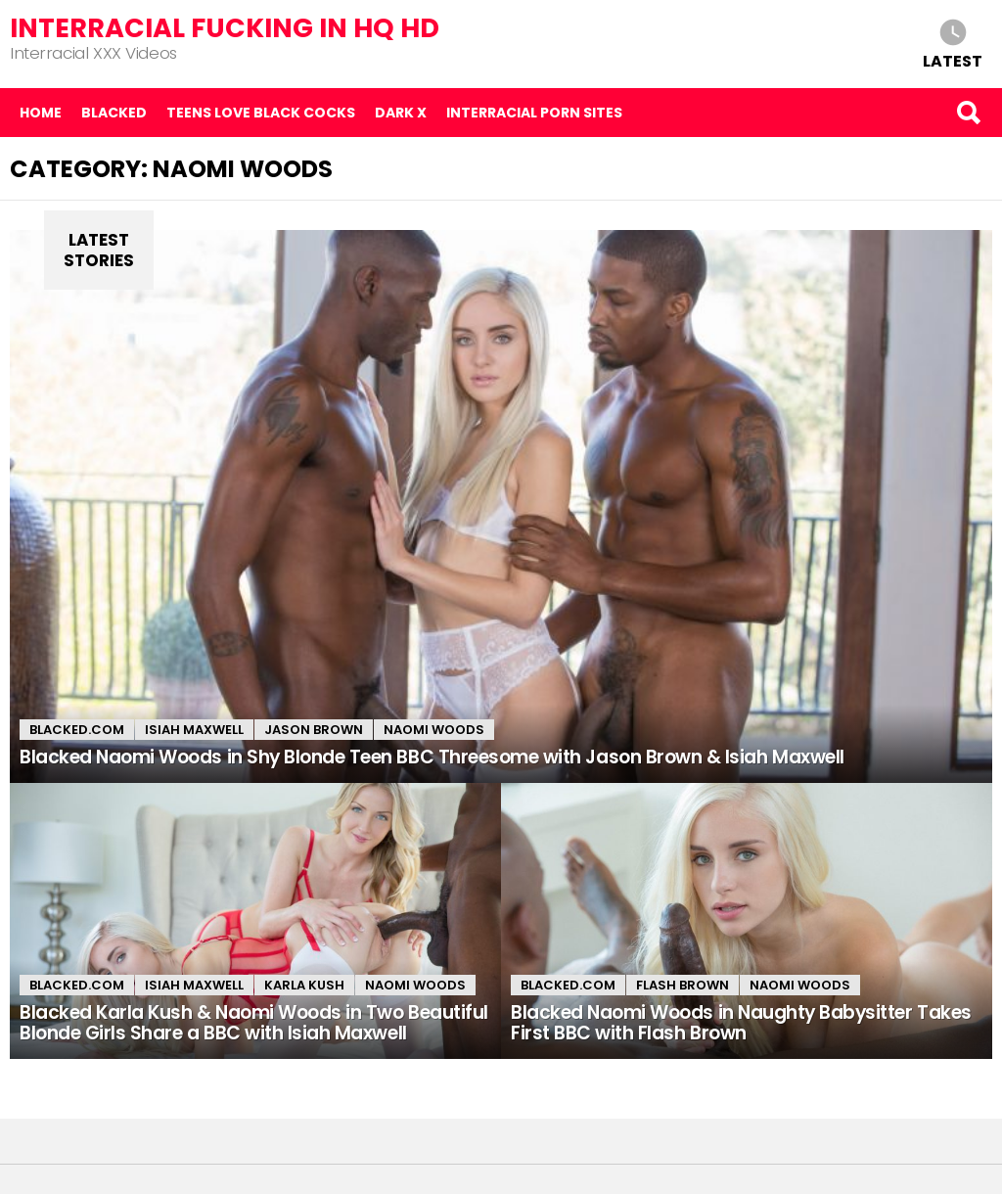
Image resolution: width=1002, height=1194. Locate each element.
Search (967, 112)
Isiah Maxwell (194, 729)
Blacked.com (76, 729)
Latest (952, 60)
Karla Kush (304, 985)
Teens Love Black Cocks (260, 112)
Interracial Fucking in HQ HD (224, 28)
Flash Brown (682, 985)
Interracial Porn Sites (534, 112)
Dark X (401, 112)
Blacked (114, 112)
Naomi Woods (434, 729)
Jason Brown (313, 729)
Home (41, 112)
